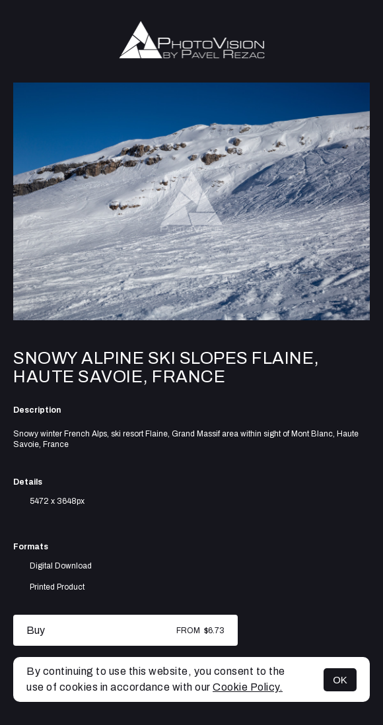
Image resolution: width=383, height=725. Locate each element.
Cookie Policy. (248, 687)
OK (340, 679)
